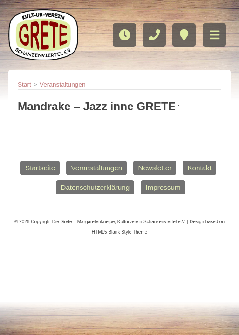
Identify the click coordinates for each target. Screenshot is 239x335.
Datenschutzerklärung (95, 187)
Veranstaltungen (63, 84)
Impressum (162, 187)
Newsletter (154, 168)
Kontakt (199, 168)
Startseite (40, 168)
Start (24, 84)
